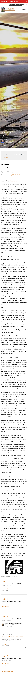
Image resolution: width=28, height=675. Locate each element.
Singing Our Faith (14, 1)
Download (5, 157)
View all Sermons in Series (7, 671)
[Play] (4, 154)
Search (10, 4)
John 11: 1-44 (13, 181)
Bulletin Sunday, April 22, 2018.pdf (10, 175)
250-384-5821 (17, 4)
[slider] (9, 154)
